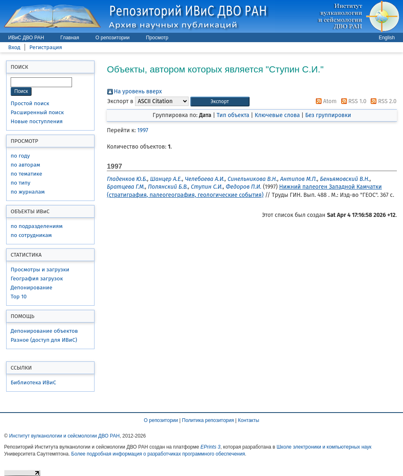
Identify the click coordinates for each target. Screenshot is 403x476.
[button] (220, 102)
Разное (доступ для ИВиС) (44, 339)
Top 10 (19, 296)
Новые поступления (37, 121)
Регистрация (45, 47)
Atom (325, 101)
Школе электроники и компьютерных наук (324, 447)
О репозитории (112, 38)
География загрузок (37, 278)
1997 (143, 130)
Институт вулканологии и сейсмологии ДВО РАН (64, 436)
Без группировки (328, 115)
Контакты (248, 420)
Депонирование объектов (44, 330)
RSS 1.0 (352, 101)
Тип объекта (233, 115)
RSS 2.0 (382, 101)
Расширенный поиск (37, 112)
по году (20, 155)
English (387, 38)
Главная (70, 38)
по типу (20, 182)
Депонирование (31, 287)
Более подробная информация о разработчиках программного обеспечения (158, 454)
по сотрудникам (31, 235)
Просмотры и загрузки (40, 269)
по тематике (26, 173)
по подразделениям (37, 226)
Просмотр (157, 38)
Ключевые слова (276, 115)
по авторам (25, 164)
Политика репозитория (208, 420)
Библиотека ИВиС (33, 382)
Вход (14, 47)
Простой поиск (30, 103)
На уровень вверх (138, 91)
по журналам (28, 191)
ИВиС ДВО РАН (26, 38)
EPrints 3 (210, 447)
